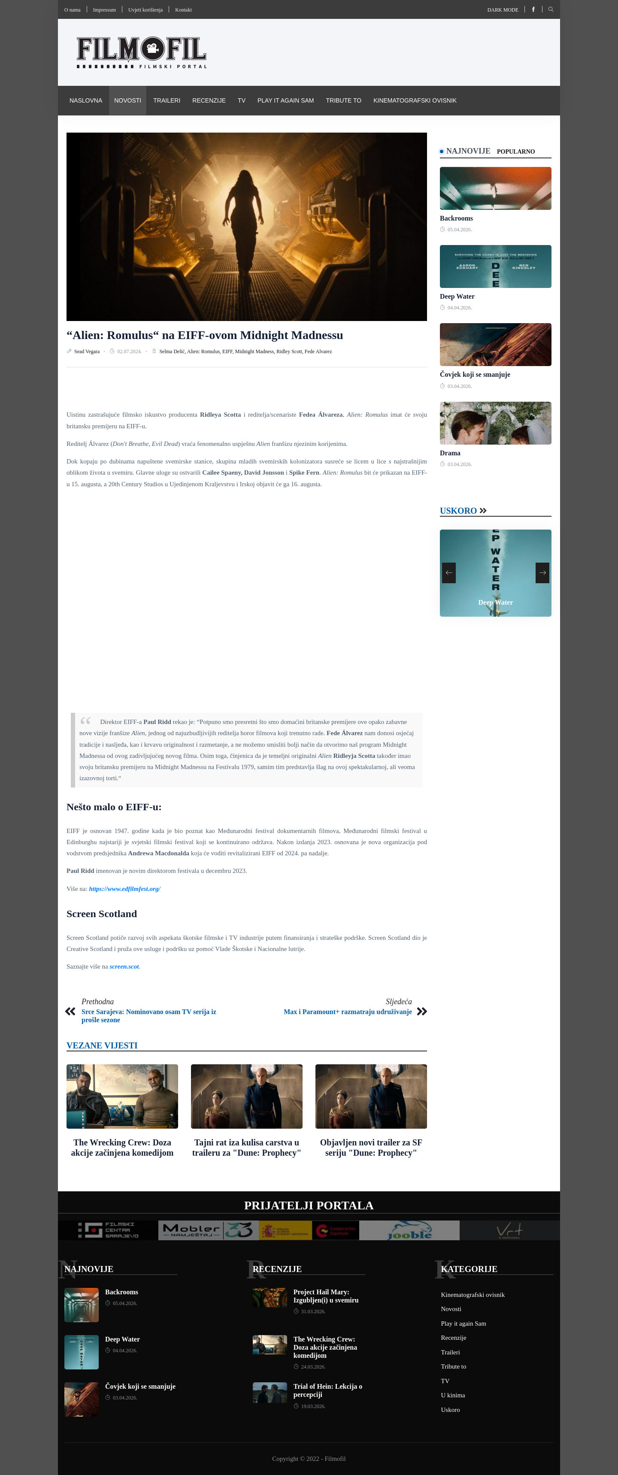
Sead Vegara (87, 351)
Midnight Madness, (255, 351)
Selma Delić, (173, 351)
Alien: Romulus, (204, 351)
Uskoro (458, 510)
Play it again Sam (286, 100)
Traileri (166, 100)
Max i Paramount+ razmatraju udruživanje (348, 1011)
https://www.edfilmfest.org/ (124, 888)
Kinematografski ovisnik (415, 100)
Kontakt (183, 10)
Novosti (127, 100)
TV (241, 100)
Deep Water (457, 296)
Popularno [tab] (516, 151)
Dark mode (503, 10)
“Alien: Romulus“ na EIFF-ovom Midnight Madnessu (205, 335)
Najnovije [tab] (468, 151)
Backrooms (456, 218)
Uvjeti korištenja (145, 10)
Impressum (104, 10)
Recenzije (209, 100)
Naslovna (86, 100)
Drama (450, 453)
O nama (72, 10)
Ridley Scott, (290, 351)
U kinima (453, 1395)
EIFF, (228, 351)
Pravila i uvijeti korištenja (115, 129)
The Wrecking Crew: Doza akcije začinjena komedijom (325, 1347)
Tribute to (343, 100)
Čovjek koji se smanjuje (475, 374)
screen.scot (124, 966)
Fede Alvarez (318, 351)
